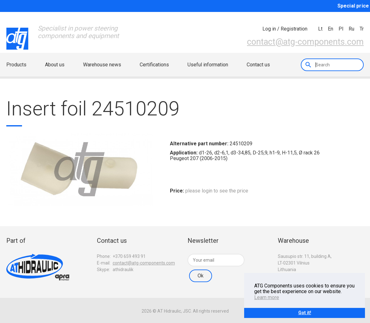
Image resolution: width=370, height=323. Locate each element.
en (330, 29)
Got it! (304, 312)
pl (341, 29)
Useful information (208, 65)
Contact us (258, 65)
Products (16, 65)
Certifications (154, 65)
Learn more (266, 297)
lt (320, 29)
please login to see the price (216, 191)
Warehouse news (102, 65)
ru (351, 29)
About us (54, 65)
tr (362, 29)
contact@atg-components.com (305, 42)
